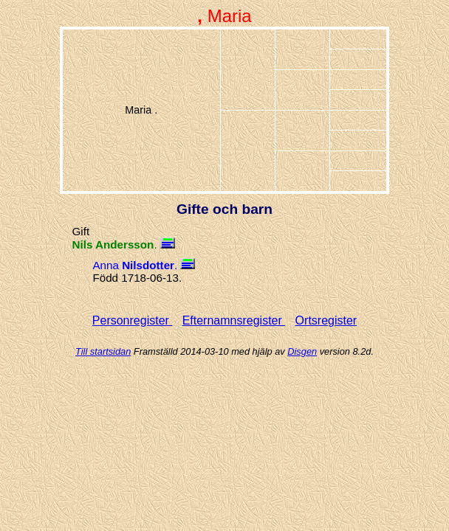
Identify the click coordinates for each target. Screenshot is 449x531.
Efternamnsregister (234, 320)
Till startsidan (103, 351)
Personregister (132, 320)
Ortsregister (326, 320)
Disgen (302, 351)
